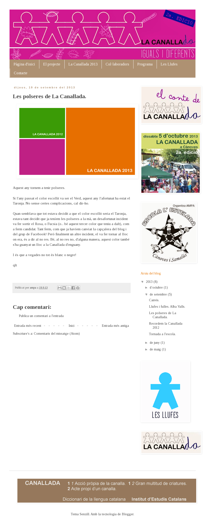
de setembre (159, 294)
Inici (71, 325)
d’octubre (157, 287)
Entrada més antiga (115, 325)
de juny (155, 342)
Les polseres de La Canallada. (162, 315)
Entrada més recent (27, 325)
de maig (156, 349)
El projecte (51, 64)
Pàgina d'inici (24, 64)
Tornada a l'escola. (162, 334)
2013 (150, 282)
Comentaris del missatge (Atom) (57, 333)
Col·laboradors (117, 64)
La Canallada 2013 (82, 64)
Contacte (20, 73)
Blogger (127, 514)
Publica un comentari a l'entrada (41, 316)
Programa (145, 64)
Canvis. (154, 300)
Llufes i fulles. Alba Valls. (167, 306)
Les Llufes (169, 64)
